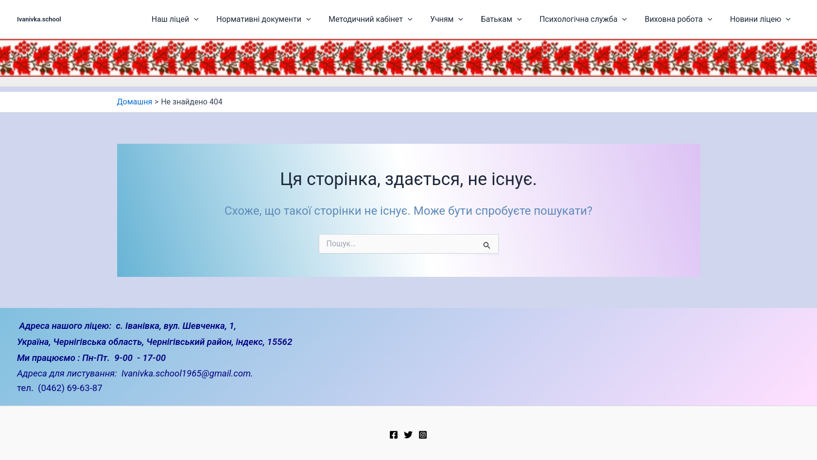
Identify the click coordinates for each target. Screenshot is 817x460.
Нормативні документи (295, 19)
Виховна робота (685, 19)
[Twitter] (408, 434)
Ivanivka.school (39, 19)
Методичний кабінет (397, 19)
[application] (231, 19)
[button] (796, 63)
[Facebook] (393, 434)
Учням (468, 19)
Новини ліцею (761, 19)
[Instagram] (422, 434)
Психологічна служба (595, 19)
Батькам (518, 19)
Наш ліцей (212, 19)
